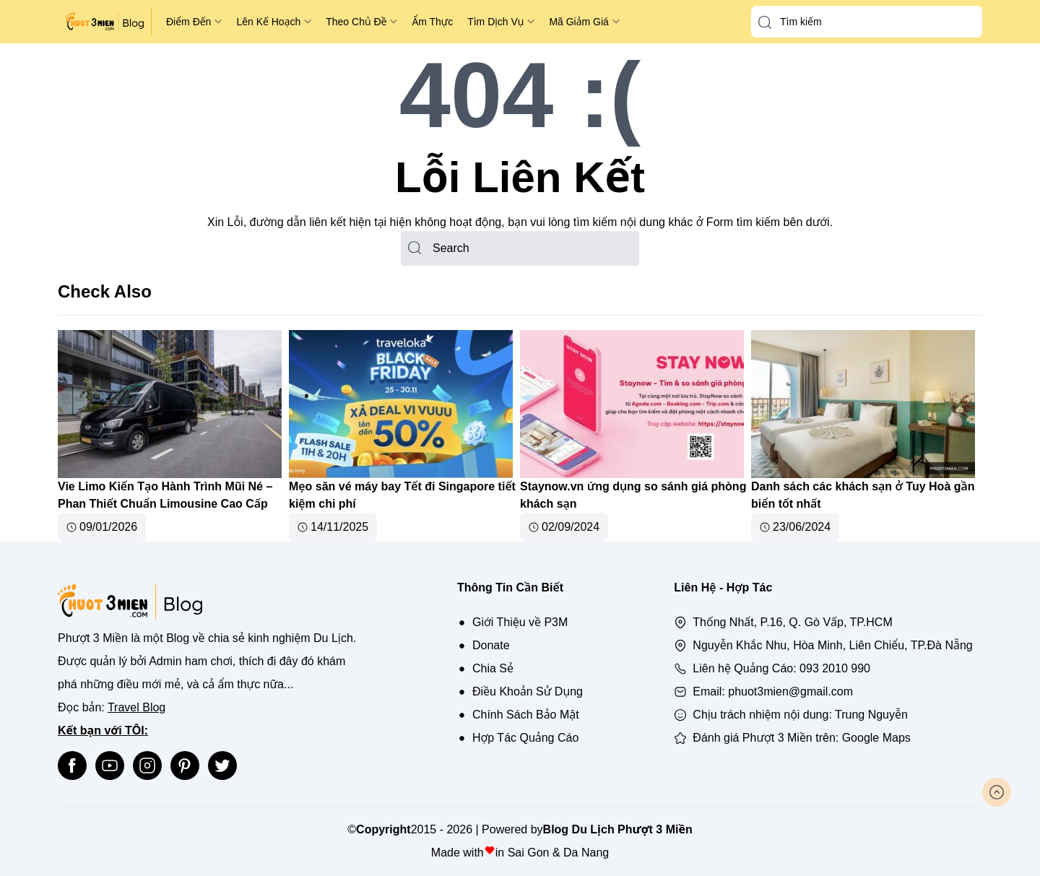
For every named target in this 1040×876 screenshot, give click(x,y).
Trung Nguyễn (871, 714)
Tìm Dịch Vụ (495, 21)
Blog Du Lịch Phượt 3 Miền (618, 829)
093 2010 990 (835, 668)
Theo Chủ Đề (356, 21)
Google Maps (876, 738)
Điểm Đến (188, 21)
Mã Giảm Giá (578, 21)
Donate (491, 645)
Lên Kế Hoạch (268, 21)
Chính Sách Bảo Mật (525, 714)
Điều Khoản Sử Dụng (527, 691)
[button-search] (765, 22)
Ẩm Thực (432, 21)
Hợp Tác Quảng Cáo (525, 738)
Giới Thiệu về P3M (520, 622)
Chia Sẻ (493, 668)
